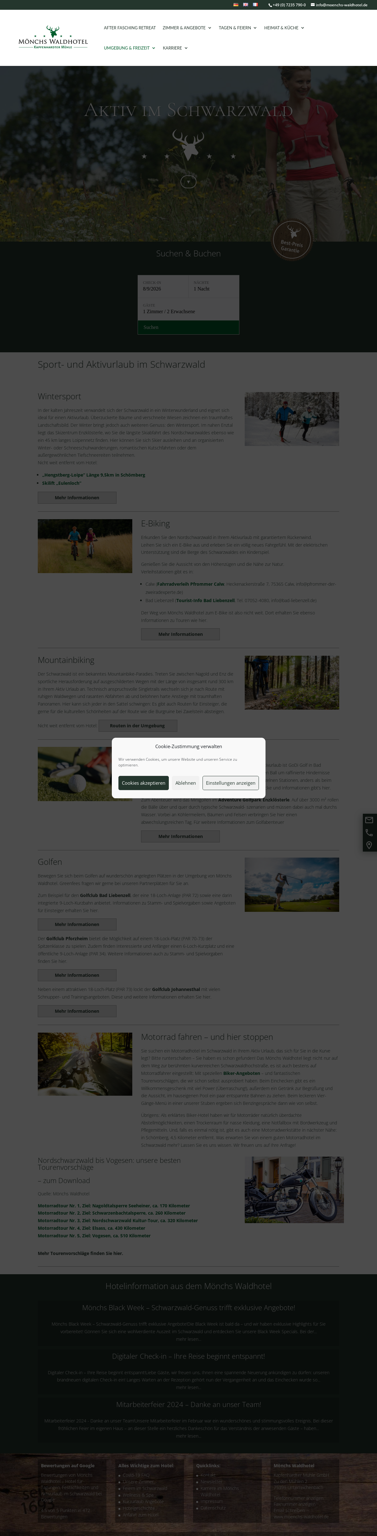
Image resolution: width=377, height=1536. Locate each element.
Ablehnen (185, 783)
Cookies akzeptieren (143, 783)
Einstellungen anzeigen (230, 783)
